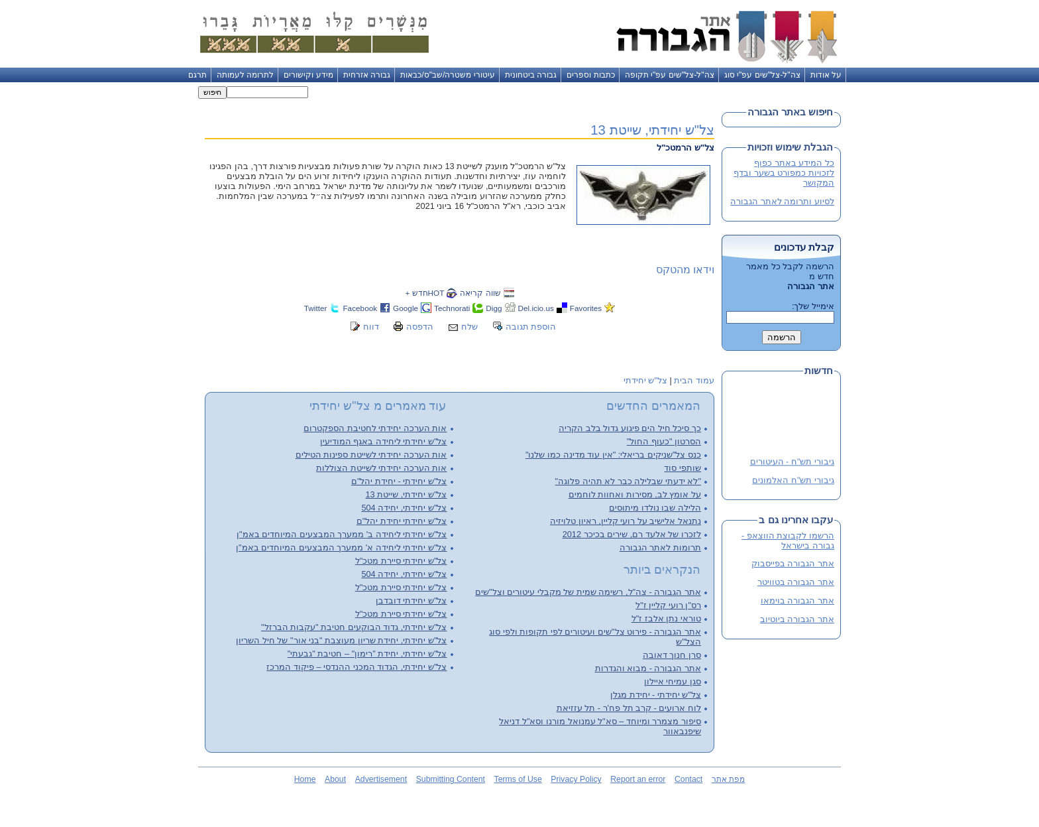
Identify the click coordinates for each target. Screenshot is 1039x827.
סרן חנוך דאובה (672, 655)
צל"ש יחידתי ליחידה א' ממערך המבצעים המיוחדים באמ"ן (341, 547)
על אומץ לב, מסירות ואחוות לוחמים (635, 494)
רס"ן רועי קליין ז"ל (668, 605)
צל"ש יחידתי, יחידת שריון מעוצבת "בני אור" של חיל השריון (341, 640)
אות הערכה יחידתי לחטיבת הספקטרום (375, 428)
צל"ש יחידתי (645, 380)
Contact (688, 779)
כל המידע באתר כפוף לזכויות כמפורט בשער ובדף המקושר (784, 173)
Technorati (452, 308)
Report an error (637, 779)
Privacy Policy (576, 779)
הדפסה (419, 327)
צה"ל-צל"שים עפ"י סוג (762, 75)
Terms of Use (518, 779)
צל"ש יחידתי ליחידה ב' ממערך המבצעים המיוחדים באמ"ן (342, 534)
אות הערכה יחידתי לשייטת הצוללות (381, 468)
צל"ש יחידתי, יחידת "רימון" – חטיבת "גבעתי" (367, 654)
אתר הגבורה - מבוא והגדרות (648, 668)
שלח (469, 327)
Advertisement (381, 779)
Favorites (586, 308)
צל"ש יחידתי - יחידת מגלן (655, 695)
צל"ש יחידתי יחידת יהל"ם (401, 521)
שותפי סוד (682, 468)
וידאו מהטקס (685, 269)
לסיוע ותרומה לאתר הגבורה (782, 201)
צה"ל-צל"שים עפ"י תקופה (669, 75)
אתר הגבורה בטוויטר (795, 582)
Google (405, 308)
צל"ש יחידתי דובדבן (411, 600)
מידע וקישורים (308, 75)
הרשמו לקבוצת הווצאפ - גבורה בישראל (787, 540)
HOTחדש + (424, 292)
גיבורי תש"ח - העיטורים (792, 462)
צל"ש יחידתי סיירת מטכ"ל (401, 561)
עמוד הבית (694, 380)
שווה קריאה (480, 292)
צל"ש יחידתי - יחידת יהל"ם (399, 481)
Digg (494, 308)
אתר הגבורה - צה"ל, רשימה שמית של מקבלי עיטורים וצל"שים (588, 592)
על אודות (826, 75)
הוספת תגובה (531, 327)
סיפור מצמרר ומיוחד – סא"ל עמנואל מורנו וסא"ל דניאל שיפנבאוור (600, 726)
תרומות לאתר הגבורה (660, 547)
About (335, 779)
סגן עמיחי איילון (672, 681)
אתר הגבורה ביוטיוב (797, 619)
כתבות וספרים (590, 75)
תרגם (197, 75)
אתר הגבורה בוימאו (797, 600)
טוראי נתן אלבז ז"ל (666, 618)
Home (305, 779)
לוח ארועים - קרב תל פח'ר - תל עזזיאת (629, 708)
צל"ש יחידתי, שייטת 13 (652, 129)
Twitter (315, 308)
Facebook (360, 308)
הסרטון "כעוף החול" (664, 441)
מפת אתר (728, 779)
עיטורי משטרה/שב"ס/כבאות (447, 75)
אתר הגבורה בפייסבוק (792, 563)
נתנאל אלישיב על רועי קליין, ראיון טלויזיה (625, 521)
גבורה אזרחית (366, 75)
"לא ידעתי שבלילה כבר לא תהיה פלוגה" (628, 481)
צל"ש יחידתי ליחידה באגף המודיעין (383, 441)
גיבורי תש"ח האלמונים (793, 480)
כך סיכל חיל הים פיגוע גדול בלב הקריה (630, 428)
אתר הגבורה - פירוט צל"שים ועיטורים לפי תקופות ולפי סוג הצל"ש (595, 637)
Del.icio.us (536, 308)
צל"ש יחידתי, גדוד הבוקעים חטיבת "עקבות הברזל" (354, 627)
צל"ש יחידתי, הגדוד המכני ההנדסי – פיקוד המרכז (356, 667)
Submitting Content (450, 779)
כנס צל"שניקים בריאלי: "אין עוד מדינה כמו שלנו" (613, 455)
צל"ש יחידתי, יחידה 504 (404, 508)
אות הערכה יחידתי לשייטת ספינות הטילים (371, 455)
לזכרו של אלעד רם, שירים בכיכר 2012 (632, 534)
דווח (371, 327)
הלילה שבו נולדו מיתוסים (655, 508)
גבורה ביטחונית (531, 75)
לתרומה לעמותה (245, 75)
